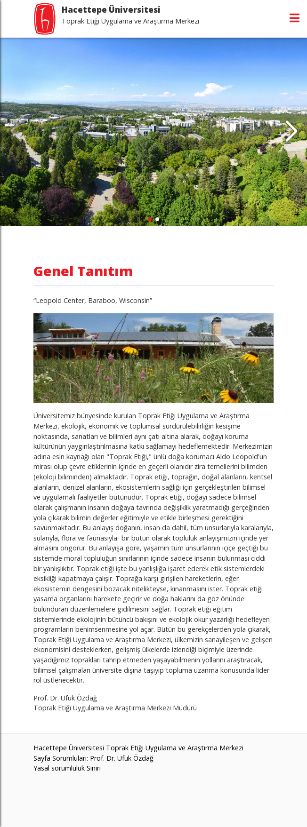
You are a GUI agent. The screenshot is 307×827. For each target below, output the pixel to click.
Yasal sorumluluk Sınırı (67, 767)
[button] (291, 131)
